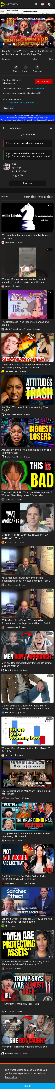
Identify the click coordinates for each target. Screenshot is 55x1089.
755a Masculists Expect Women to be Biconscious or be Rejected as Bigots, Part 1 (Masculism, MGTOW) (25, 623)
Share (16, 68)
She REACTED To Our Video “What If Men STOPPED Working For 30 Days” (23, 877)
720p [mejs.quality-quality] (47, 44)
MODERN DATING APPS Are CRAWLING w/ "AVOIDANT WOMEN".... (24, 536)
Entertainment (37, 89)
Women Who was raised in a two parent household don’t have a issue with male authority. (23, 282)
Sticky (27, 197)
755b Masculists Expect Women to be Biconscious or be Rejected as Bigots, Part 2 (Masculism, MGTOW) (25, 580)
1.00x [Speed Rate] (29, 44)
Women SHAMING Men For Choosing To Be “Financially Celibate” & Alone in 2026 (25, 963)
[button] (42, 4)
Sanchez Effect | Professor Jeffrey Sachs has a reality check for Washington (26, 920)
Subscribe (43, 81)
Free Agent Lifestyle (11, 80)
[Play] (3, 44)
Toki (14, 164)
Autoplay (42, 197)
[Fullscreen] (51, 44)
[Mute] (42, 44)
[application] (27, 32)
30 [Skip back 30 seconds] (33, 44)
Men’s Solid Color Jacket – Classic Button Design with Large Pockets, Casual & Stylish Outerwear (25, 708)
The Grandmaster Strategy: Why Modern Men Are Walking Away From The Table (26, 366)
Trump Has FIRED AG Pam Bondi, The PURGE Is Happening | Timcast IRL (27, 835)
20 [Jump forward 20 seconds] (37, 44)
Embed (25, 68)
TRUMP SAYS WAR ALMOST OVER (20, 1003)
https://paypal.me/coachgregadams (18, 102)
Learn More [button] (11, 1077)
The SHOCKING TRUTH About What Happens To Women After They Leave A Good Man (27, 494)
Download (37, 68)
